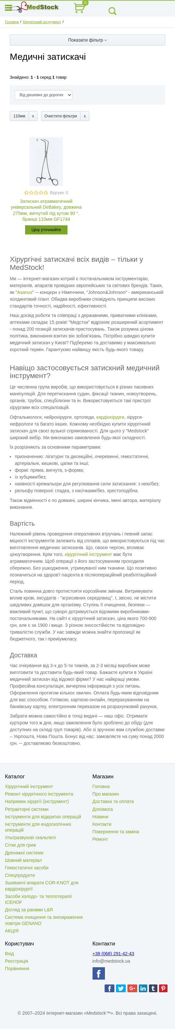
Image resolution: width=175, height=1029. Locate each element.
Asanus (25, 292)
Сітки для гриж (20, 845)
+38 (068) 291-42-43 (113, 953)
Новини (101, 816)
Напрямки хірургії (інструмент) (37, 801)
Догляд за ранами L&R (29, 909)
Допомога (103, 809)
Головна (12, 22)
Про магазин (106, 794)
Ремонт (100, 839)
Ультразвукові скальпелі (30, 837)
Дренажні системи (24, 852)
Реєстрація (16, 961)
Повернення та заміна (116, 831)
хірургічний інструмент (88, 554)
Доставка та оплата (113, 801)
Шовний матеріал (23, 860)
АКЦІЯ (12, 930)
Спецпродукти (20, 875)
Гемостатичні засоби (27, 867)
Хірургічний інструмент (42, 22)
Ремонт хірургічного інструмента (39, 794)
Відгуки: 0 (59, 193)
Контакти (102, 824)
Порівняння (17, 968)
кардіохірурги (110, 417)
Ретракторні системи (27, 809)
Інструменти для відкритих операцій (43, 816)
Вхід (9, 953)
